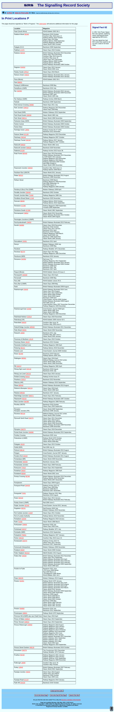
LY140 (32, 198)
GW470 (24, 541)
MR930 (32, 327)
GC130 (26, 134)
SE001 (24, 330)
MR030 (22, 393)
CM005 (24, 524)
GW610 (27, 619)
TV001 (24, 493)
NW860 (22, 608)
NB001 (25, 613)
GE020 (25, 456)
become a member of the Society (71, 699)
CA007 (30, 513)
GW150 (22, 683)
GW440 (28, 192)
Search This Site (74, 695)
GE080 (29, 309)
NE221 (23, 348)
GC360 (23, 206)
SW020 (30, 168)
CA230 (22, 150)
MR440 (24, 153)
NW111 (24, 118)
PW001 (24, 535)
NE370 (23, 252)
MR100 (22, 413)
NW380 (26, 401)
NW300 (25, 462)
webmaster (42, 24)
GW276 (24, 650)
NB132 (22, 450)
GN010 (26, 75)
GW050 (29, 625)
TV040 (31, 195)
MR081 (23, 358)
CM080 (31, 105)
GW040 (28, 115)
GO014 (29, 317)
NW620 (22, 145)
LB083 (22, 333)
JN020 (22, 550)
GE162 (27, 505)
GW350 (19, 91)
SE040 (26, 34)
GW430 (27, 485)
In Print (9, 13)
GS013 (23, 379)
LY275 (22, 50)
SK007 (23, 470)
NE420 (24, 398)
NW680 (31, 432)
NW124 (30, 388)
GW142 (28, 373)
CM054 (26, 213)
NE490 (21, 354)
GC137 (26, 680)
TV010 (23, 467)
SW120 (21, 538)
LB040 (21, 667)
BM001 (20, 82)
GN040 (25, 289)
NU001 (22, 581)
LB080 (23, 663)
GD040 (24, 519)
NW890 (21, 225)
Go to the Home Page (41, 695)
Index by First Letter (22, 13)
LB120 (31, 339)
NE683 (23, 473)
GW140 (23, 137)
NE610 (20, 175)
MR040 (21, 385)
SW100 (20, 498)
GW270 (31, 418)
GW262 (22, 67)
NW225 (20, 578)
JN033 (28, 672)
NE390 (27, 476)
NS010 (27, 376)
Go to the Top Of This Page (58, 695)
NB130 (32, 647)
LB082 (27, 130)
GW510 (25, 108)
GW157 (18, 366)
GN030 (24, 556)
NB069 (22, 201)
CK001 (24, 241)
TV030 (20, 522)
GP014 (26, 72)
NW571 (31, 396)
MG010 (27, 553)
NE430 (22, 655)
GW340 (24, 275)
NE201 (23, 508)
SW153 (22, 53)
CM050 (29, 222)
